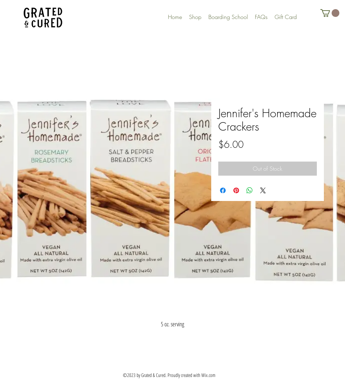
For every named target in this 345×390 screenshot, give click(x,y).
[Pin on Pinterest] (236, 190)
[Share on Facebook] (223, 190)
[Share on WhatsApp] (249, 190)
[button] (329, 13)
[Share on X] (263, 190)
